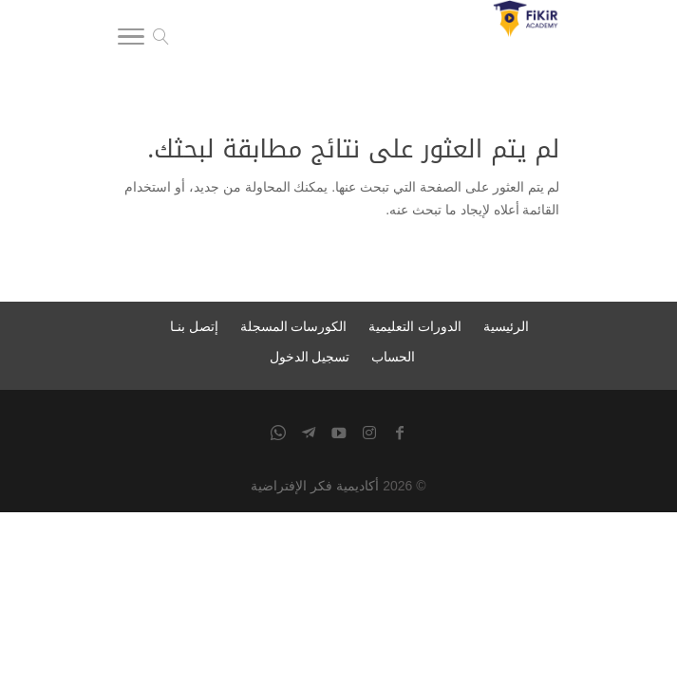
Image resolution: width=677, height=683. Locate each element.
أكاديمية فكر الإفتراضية (315, 485)
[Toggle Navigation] (131, 40)
